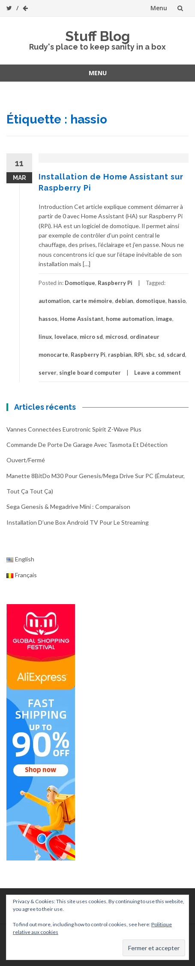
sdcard (176, 354)
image (164, 318)
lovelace (65, 336)
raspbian (120, 354)
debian (124, 300)
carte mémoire (92, 300)
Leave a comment (157, 372)
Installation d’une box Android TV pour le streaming (77, 522)
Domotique (80, 282)
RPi (138, 354)
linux (45, 336)
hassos (48, 318)
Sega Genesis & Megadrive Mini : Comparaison (68, 506)
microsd (116, 336)
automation (54, 300)
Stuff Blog (97, 36)
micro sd (91, 336)
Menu (158, 8)
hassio (177, 300)
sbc (150, 354)
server (48, 372)
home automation (129, 318)
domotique (150, 300)
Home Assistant (81, 318)
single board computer (90, 372)
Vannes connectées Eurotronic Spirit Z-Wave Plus (73, 429)
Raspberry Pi (115, 282)
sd (161, 354)
